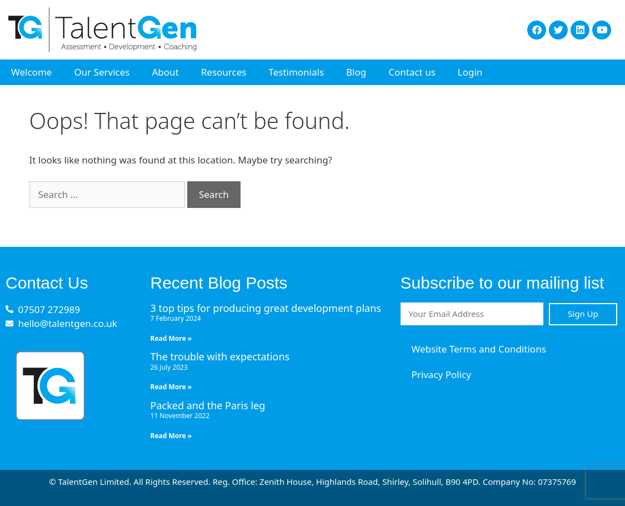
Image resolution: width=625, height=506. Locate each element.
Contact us (412, 72)
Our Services (101, 72)
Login (470, 72)
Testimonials (296, 72)
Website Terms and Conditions (479, 349)
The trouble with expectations (220, 356)
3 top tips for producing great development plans (266, 308)
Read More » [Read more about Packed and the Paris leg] (171, 435)
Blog (356, 72)
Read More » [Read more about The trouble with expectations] (171, 386)
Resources (224, 72)
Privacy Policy (441, 374)
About (165, 72)
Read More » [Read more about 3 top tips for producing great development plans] (171, 338)
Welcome (31, 72)
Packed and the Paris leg (208, 405)
